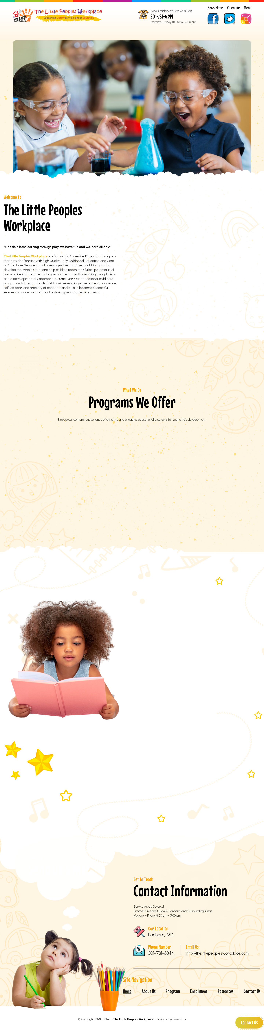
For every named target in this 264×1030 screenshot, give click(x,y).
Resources (191, 46)
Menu (248, 7)
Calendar (233, 7)
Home (32, 46)
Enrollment (152, 46)
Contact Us (249, 1022)
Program (112, 46)
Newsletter (215, 7)
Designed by (164, 1019)
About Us (72, 46)
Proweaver (179, 1019)
